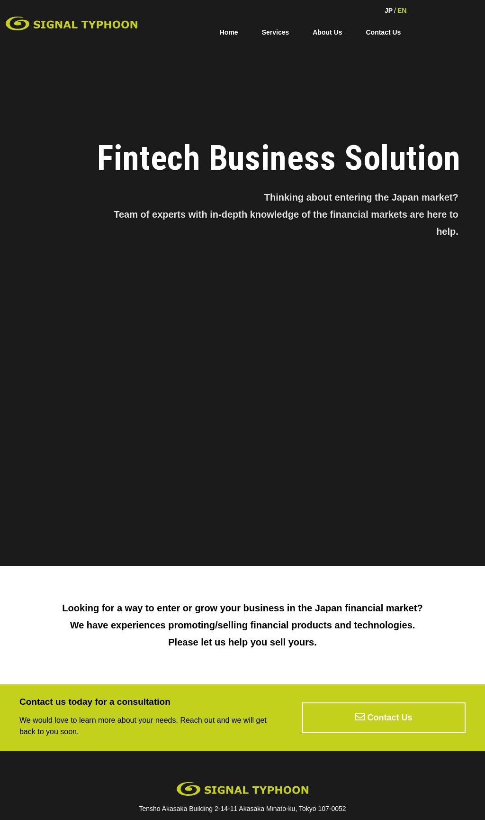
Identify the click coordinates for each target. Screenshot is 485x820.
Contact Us (383, 32)
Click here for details (89, 511)
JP (389, 10)
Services (275, 32)
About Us (327, 32)
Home (229, 32)
